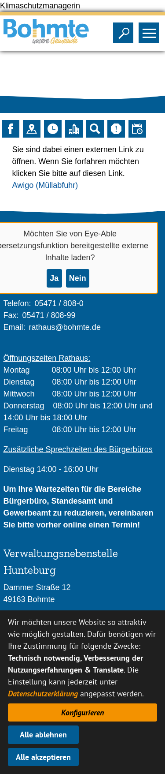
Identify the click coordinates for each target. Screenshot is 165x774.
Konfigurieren (82, 712)
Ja (54, 278)
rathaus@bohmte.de (65, 327)
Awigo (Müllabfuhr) (45, 185)
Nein (77, 278)
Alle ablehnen (43, 734)
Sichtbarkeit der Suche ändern (125, 30)
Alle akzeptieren (43, 757)
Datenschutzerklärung (43, 693)
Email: (15, 327)
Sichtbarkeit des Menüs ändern (151, 30)
